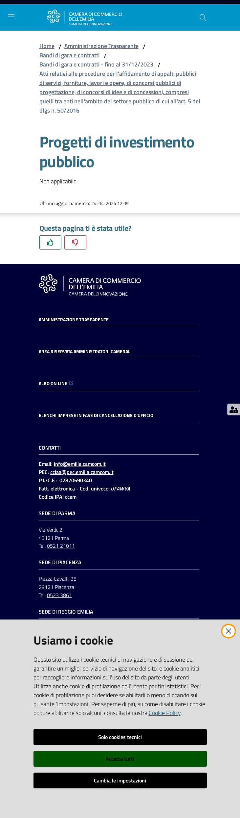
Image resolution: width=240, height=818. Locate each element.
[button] (203, 17)
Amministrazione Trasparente (101, 45)
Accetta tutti (120, 759)
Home (47, 45)
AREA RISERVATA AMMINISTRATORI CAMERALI (85, 351)
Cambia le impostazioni (120, 780)
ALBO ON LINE (56, 383)
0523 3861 (59, 595)
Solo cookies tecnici (120, 737)
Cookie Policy (165, 712)
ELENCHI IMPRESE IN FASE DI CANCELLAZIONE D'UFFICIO (96, 415)
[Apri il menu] (11, 17)
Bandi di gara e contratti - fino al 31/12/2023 (96, 64)
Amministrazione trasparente (74, 319)
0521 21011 (61, 546)
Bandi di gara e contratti (69, 55)
